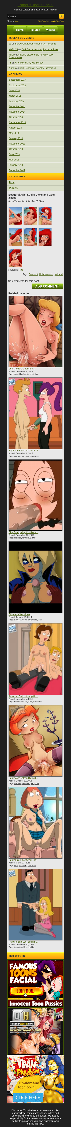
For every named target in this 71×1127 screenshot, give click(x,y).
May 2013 (14, 159)
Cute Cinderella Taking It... (22, 368)
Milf (33, 538)
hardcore (37, 702)
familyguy (26, 538)
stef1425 (13, 49)
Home (20, 29)
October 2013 (16, 149)
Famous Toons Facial (36, 5)
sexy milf (35, 783)
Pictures (35, 29)
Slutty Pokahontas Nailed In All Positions (35, 43)
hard (32, 374)
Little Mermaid (46, 274)
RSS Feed (42, 21)
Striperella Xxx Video (19, 614)
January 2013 (16, 165)
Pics (12, 182)
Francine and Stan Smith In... (23, 941)
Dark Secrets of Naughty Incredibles (40, 49)
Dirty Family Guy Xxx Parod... (23, 532)
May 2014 (14, 133)
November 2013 (17, 143)
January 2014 (16, 138)
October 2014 (16, 117)
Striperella (32, 620)
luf (10, 62)
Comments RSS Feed (55, 21)
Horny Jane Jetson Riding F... (23, 778)
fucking (31, 947)
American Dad (20, 702)
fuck (27, 456)
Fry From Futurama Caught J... (24, 450)
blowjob (17, 538)
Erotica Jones (20, 620)
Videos (50, 29)
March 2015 (15, 96)
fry (23, 456)
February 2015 (16, 101)
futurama (34, 456)
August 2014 (15, 127)
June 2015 (14, 90)
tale (36, 374)
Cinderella (24, 374)
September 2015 (17, 85)
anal (16, 374)
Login (17, 21)
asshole (23, 865)
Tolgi (11, 54)
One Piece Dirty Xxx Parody (29, 62)
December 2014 (17, 106)
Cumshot (33, 274)
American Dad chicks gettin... (23, 696)
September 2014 (17, 122)
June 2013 (14, 154)
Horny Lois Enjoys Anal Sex (22, 860)
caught (17, 456)
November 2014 (17, 111)
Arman (12, 68)
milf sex (17, 783)
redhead (59, 274)
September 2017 (17, 80)
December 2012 (17, 170)
